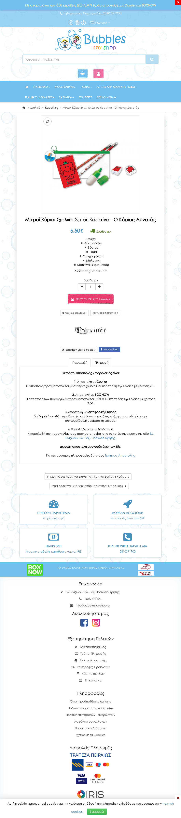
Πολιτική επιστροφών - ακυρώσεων (90, 714)
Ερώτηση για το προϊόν (78, 349)
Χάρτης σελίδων (90, 673)
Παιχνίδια (41, 87)
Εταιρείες (85, 97)
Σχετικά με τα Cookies (90, 735)
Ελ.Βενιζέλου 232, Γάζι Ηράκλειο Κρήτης (93, 592)
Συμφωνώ (97, 811)
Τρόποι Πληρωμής (90, 653)
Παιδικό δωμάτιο (39, 97)
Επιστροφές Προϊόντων (90, 667)
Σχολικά (66, 97)
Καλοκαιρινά (66, 87)
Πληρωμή (101, 362)
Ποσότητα (90, 280)
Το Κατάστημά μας (90, 647)
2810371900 (127, 551)
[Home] (23, 107)
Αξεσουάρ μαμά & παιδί (117, 87)
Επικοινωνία (106, 97)
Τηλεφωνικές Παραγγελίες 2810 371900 (90, 13)
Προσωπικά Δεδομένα (90, 728)
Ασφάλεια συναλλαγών (90, 721)
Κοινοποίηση (109, 349)
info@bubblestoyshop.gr (93, 605)
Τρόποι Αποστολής (90, 660)
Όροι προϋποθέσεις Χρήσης (90, 701)
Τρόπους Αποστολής (120, 455)
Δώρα (87, 87)
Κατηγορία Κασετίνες (105, 312)
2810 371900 (93, 598)
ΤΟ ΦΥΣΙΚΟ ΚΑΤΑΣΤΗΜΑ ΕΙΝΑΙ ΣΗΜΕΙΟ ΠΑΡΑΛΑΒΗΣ (90, 567)
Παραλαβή (79, 362)
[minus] (82, 286)
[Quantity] (90, 286)
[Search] (152, 59)
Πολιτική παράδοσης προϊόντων (90, 708)
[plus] (99, 286)
